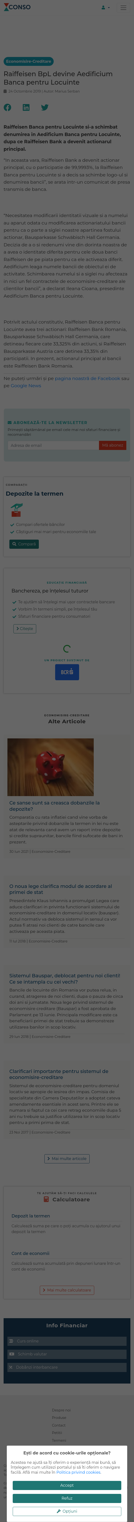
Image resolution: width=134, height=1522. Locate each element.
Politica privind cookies (78, 1472)
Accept (67, 1485)
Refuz (67, 1498)
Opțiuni (67, 1511)
